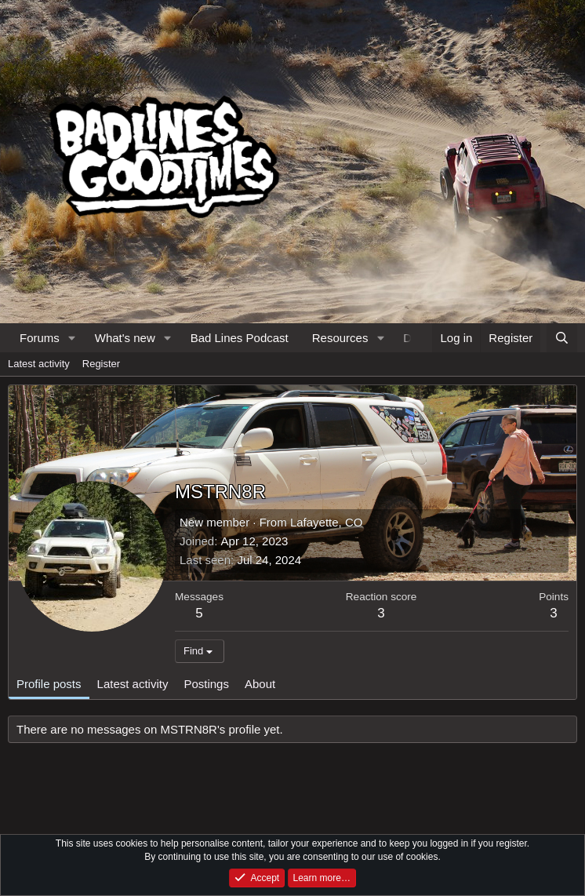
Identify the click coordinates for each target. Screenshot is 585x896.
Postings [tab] (206, 683)
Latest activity (39, 364)
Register (101, 364)
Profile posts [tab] (49, 683)
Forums (40, 337)
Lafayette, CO (326, 522)
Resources (340, 337)
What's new (125, 337)
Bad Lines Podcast (240, 337)
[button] (72, 337)
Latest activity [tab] (133, 683)
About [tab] (260, 683)
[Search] (562, 337)
